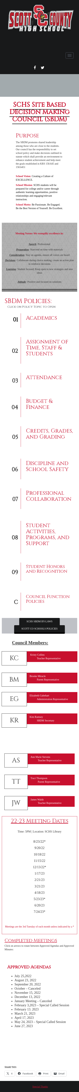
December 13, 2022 (27, 997)
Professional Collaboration (48, 496)
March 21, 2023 (25, 1013)
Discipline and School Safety (47, 466)
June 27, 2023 (24, 1026)
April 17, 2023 (24, 1018)
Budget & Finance (39, 404)
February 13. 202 (26, 1009)
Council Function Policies (48, 599)
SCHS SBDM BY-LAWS (39, 621)
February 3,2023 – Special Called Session (42, 1005)
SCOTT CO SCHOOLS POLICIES (39, 628)
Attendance (44, 377)
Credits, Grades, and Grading (49, 434)
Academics (41, 318)
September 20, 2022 (28, 984)
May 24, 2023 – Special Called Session (40, 1022)
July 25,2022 (23, 976)
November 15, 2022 (27, 993)
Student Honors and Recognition (46, 569)
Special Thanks (40, 1086)
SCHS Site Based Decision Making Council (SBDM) (39, 111)
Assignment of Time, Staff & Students (47, 347)
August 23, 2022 (25, 980)
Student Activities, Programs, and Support (47, 534)
